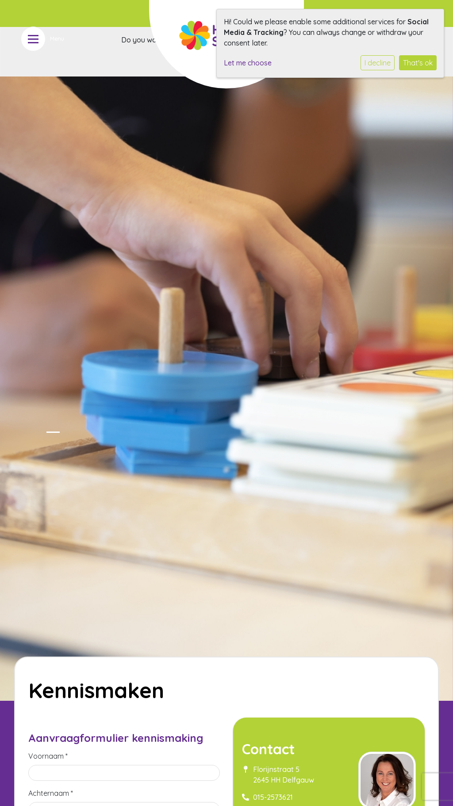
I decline (378, 62)
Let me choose (248, 62)
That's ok (418, 62)
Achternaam (50, 793)
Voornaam (48, 756)
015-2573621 (273, 797)
